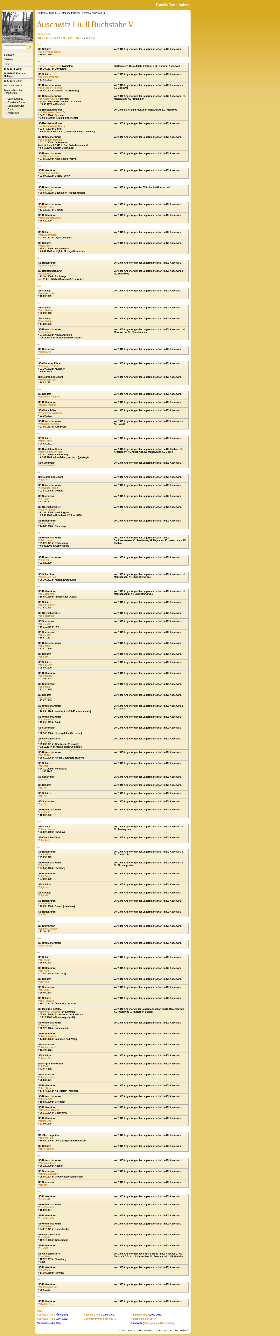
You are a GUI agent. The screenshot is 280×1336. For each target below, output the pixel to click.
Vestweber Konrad (48, 424)
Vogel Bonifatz (46, 594)
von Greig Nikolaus (49, 98)
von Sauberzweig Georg (51, 126)
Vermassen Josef (47, 379)
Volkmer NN (44, 1058)
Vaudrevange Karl (48, 265)
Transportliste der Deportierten (13, 91)
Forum (10, 109)
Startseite (9, 54)
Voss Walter (44, 1270)
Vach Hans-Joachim (49, 173)
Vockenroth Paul (47, 577)
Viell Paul (43, 499)
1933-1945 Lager (13, 68)
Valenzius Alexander (49, 218)
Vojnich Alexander (48, 928)
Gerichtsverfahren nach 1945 (100, 1318)
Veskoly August (47, 405)
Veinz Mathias (46, 310)
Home (7, 64)
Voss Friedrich (46, 1207)
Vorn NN (42, 1185)
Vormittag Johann (48, 1174)
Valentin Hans (46, 207)
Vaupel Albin (45, 273)
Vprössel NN (45, 1304)
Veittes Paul (44, 332)
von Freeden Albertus (50, 88)
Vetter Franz (45, 441)
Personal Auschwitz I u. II (95, 13)
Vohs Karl (43, 840)
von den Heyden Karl (49, 66)
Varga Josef (44, 245)
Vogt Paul (43, 812)
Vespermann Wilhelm (50, 413)
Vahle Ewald (45, 190)
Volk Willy (43, 990)
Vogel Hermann (46, 615)
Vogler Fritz (44, 708)
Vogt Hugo (44, 730)
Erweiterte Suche (16, 102)
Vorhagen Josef (47, 1163)
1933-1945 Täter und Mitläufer (15, 75)
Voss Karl (43, 1237)
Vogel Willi (44, 686)
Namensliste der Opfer (143, 1318)
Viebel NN (43, 479)
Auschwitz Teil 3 (140, 1314)
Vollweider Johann (48, 1110)
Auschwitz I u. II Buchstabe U (137, 1330)
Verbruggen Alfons (48, 366)
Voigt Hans (44, 887)
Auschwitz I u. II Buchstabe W (173, 1330)
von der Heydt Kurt (48, 77)
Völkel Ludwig (46, 1001)
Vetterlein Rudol (47, 465)
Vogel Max (44, 646)
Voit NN (42, 914)
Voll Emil (43, 1066)
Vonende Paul (45, 1138)
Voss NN (43, 1248)
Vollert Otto (44, 1088)
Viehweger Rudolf (48, 488)
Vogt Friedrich (46, 719)
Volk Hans (43, 970)
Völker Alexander (47, 1036)
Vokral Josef (45, 945)
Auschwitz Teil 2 (93, 1314)
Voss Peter (44, 1256)
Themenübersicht (13, 85)
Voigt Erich (44, 865)
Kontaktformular (15, 105)
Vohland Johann (47, 829)
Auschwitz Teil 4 (46, 1318)
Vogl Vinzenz (45, 697)
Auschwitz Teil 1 (46, 1314)
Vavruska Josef (46, 293)
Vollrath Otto (45, 1099)
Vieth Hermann (46, 509)
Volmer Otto (45, 1121)
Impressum (13, 113)
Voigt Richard (45, 903)
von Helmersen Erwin (50, 112)
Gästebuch (9, 59)
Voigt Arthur (45, 854)
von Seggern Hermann (50, 139)
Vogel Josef (44, 624)
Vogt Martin (44, 755)
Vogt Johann (45, 741)
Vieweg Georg (46, 523)
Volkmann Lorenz (48, 1047)
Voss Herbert (45, 1226)
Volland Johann (46, 1077)
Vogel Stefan (45, 665)
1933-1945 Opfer (13, 81)
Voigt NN (43, 895)
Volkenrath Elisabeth (49, 1011)
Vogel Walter (45, 676)
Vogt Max (43, 766)
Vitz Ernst (43, 560)
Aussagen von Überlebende (159, 1323)
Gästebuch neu (15, 98)
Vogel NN (43, 656)
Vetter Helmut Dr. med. (50, 452)
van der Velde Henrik (49, 51)
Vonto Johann (46, 1148)
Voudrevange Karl (48, 1287)
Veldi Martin (44, 352)
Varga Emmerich (47, 235)
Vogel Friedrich (46, 605)
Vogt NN (42, 779)
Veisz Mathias (45, 321)
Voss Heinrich (46, 1218)
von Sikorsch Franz (49, 156)
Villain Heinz (45, 540)
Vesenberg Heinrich (49, 396)
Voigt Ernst (44, 876)
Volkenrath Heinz (47, 1025)
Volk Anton (44, 960)
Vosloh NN (44, 1199)
